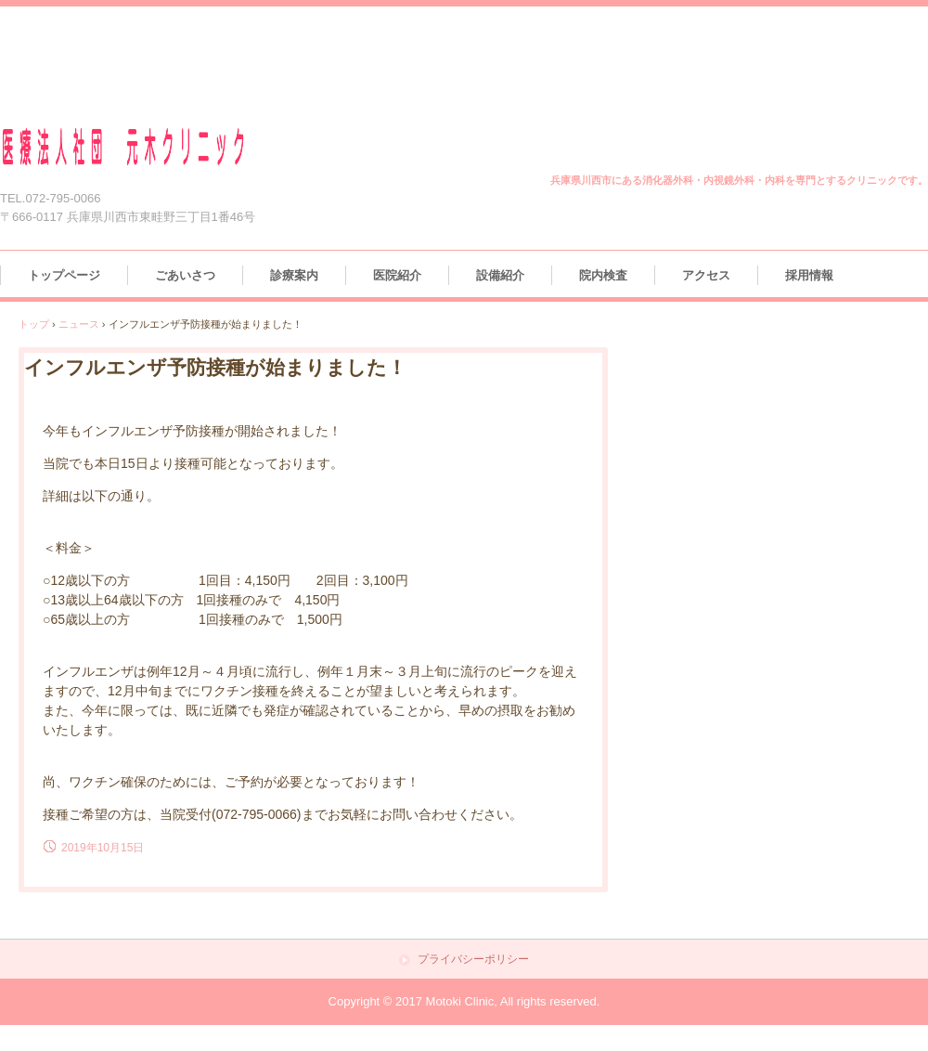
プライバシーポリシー (473, 960)
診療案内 (294, 275)
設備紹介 (500, 275)
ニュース (78, 324)
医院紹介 (397, 275)
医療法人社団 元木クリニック (145, 147)
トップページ (64, 275)
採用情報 (809, 275)
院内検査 (603, 275)
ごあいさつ (185, 275)
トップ (34, 324)
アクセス (706, 275)
